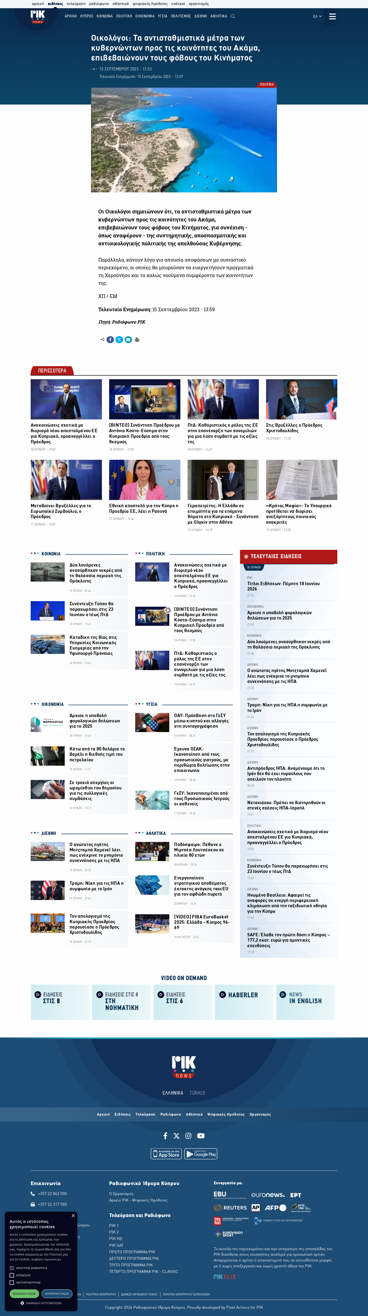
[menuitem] (233, 16)
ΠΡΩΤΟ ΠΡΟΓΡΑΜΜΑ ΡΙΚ (132, 1252)
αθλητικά (121, 4)
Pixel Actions (237, 1308)
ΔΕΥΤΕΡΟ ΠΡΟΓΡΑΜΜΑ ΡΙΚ (134, 1259)
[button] (12, 1268)
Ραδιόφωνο (170, 1114)
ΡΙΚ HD (115, 1239)
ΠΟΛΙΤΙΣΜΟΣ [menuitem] (181, 16)
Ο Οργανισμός (121, 1194)
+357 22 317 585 (52, 1205)
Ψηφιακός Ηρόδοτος (226, 1114)
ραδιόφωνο (99, 4)
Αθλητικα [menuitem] (218, 16)
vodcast (178, 4)
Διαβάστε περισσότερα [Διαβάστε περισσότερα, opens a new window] (46, 1259)
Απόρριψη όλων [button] (57, 1293)
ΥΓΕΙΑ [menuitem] (163, 16)
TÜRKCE (197, 1093)
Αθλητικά (194, 1114)
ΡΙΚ (249, 578)
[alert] (41, 1261)
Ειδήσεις (122, 1114)
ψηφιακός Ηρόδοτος (150, 4)
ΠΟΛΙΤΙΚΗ (267, 85)
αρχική (38, 4)
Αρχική (103, 1114)
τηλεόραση (76, 4)
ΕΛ (317, 16)
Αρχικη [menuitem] (71, 16)
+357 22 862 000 (52, 1194)
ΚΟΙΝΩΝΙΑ (51, 554)
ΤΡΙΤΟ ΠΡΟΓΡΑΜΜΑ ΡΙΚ (131, 1265)
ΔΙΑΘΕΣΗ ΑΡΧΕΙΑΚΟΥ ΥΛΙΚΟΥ (139, 1294)
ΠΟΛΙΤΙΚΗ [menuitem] (124, 16)
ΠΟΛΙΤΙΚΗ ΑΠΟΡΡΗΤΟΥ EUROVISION (186, 1294)
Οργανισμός (260, 1114)
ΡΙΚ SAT (116, 1246)
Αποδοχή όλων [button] (24, 1293)
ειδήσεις (55, 4)
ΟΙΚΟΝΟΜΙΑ (53, 704)
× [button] (73, 1216)
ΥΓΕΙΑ (151, 704)
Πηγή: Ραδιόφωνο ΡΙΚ (121, 322)
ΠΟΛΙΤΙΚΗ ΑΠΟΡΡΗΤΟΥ (101, 1294)
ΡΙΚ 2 (114, 1232)
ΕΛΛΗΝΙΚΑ (173, 1093)
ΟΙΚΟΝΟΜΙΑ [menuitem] (145, 16)
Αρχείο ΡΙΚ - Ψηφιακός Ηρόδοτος (138, 1201)
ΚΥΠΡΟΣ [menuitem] (86, 16)
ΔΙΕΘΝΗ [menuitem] (200, 16)
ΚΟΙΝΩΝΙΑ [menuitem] (105, 16)
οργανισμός (199, 4)
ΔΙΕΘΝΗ (49, 833)
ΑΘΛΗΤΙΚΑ (156, 833)
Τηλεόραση (145, 1114)
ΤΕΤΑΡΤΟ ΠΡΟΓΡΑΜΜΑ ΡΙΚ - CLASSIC (143, 1272)
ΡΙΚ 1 (114, 1226)
